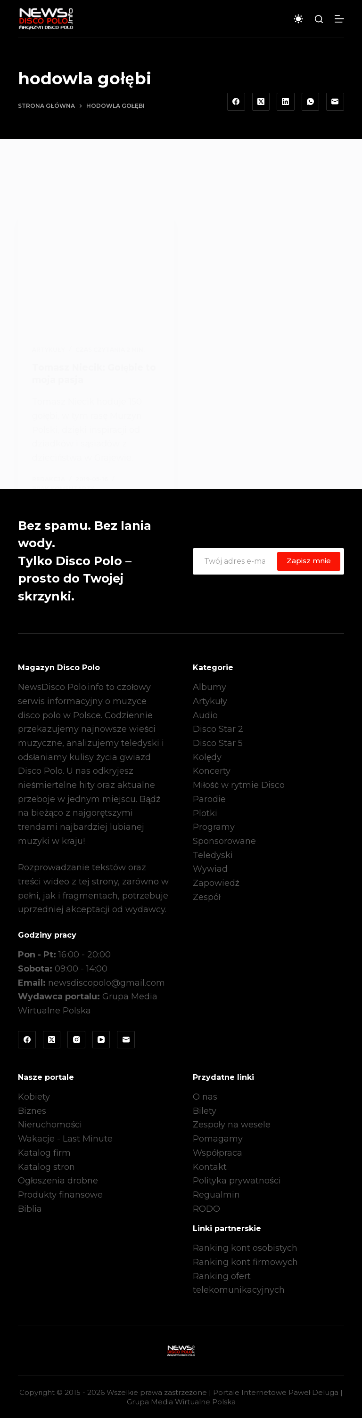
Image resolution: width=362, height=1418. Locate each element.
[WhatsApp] (311, 102)
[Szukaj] (319, 19)
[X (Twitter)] (261, 102)
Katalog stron (46, 1167)
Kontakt (210, 1167)
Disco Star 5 (218, 743)
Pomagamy (218, 1139)
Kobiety (34, 1097)
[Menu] (339, 19)
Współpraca (217, 1153)
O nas (205, 1097)
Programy (214, 827)
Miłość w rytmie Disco (239, 785)
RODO (206, 1209)
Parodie (209, 799)
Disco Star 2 (218, 729)
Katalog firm (44, 1153)
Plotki (205, 813)
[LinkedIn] (286, 102)
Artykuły (210, 701)
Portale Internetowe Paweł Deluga (275, 1392)
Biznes (32, 1111)
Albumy (209, 687)
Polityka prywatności (237, 1180)
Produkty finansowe (60, 1195)
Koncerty (211, 771)
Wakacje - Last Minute (65, 1139)
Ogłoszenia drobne (58, 1180)
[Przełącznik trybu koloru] (298, 19)
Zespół (207, 897)
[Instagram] (76, 1040)
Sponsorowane (224, 841)
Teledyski (213, 855)
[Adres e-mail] (335, 102)
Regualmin (216, 1195)
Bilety (204, 1111)
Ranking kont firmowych (245, 1262)
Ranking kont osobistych (245, 1248)
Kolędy (207, 757)
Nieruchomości (50, 1124)
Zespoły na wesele (232, 1124)
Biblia (30, 1209)
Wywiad (210, 869)
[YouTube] (101, 1040)
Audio (205, 715)
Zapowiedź (216, 883)
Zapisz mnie (309, 560)
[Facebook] (236, 102)
